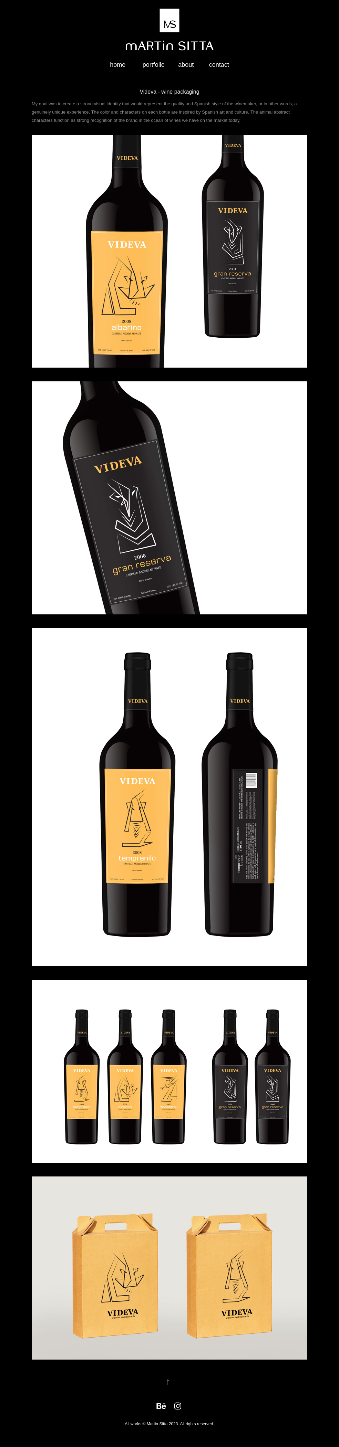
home (117, 64)
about (186, 64)
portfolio (154, 64)
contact (219, 64)
